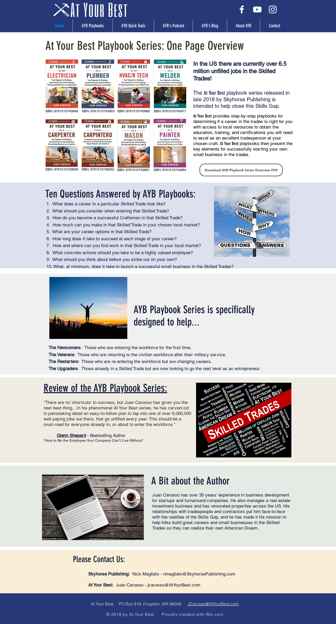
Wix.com (214, 614)
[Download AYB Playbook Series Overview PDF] (241, 170)
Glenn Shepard (71, 435)
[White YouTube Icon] (257, 9)
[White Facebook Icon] (242, 9)
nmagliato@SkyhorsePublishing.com (199, 574)
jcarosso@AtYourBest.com (174, 585)
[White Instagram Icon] (272, 9)
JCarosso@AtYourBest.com (213, 603)
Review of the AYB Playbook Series (104, 388)
